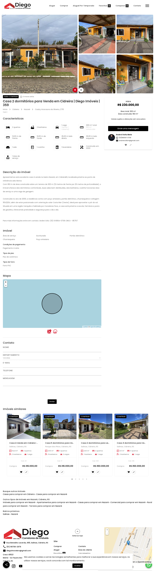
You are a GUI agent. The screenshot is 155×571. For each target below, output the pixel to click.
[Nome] (52, 350)
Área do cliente (85, 550)
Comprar (64, 5)
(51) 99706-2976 (13, 547)
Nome (6, 347)
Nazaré (27, 109)
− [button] (5, 285)
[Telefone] (52, 373)
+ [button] (5, 282)
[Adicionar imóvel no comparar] (131, 145)
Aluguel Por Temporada (83, 5)
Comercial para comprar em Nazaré (127, 502)
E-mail (6, 363)
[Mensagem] (52, 382)
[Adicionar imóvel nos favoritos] (126, 145)
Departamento (11, 355)
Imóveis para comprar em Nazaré (19, 502)
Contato (137, 5)
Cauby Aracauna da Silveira (47, 109)
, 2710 (49, 109)
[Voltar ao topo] (77, 531)
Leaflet (85, 327)
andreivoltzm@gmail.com (127, 140)
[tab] (75, 90)
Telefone (8, 371)
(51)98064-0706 (123, 138)
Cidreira (15, 109)
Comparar (121, 5)
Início (5, 109)
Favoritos (105, 5)
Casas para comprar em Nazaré (51, 494)
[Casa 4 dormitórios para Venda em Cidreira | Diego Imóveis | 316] (131, 426)
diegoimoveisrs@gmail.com (18, 550)
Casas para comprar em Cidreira (19, 494)
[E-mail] (52, 366)
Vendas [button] (6, 358)
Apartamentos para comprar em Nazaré (56, 502)
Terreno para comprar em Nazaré (45, 506)
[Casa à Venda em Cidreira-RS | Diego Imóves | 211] (24, 426)
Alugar (52, 5)
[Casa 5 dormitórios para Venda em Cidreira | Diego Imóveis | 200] (60, 426)
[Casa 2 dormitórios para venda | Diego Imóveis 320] (95, 426)
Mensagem (9, 378)
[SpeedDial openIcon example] (6, 564)
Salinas (6, 514)
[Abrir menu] (147, 6)
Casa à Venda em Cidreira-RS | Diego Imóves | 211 (33, 443)
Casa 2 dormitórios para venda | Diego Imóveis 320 (106, 443)
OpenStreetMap (95, 327)
